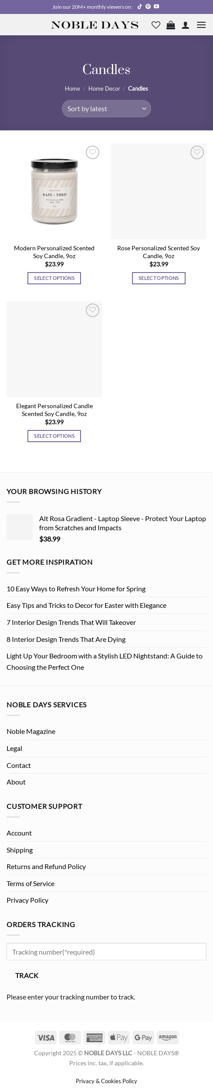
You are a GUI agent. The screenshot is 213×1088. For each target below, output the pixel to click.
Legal (14, 748)
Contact (19, 765)
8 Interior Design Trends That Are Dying (66, 639)
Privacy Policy (27, 900)
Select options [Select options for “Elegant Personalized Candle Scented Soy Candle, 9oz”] (54, 436)
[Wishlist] (156, 24)
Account (19, 833)
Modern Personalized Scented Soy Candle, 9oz (54, 252)
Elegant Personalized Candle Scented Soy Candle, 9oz (54, 409)
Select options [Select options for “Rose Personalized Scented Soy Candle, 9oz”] (159, 278)
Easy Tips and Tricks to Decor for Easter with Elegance (86, 605)
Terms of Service (30, 883)
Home (72, 88)
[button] (170, 24)
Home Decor (104, 88)
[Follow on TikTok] (139, 7)
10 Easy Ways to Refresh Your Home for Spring (76, 588)
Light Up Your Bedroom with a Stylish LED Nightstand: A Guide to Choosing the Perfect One (105, 661)
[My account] (185, 24)
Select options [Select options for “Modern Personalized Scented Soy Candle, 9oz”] (54, 278)
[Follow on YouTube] (156, 7)
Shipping (20, 850)
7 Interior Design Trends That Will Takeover (71, 622)
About (16, 782)
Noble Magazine (31, 731)
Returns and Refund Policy (46, 866)
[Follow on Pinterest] (148, 7)
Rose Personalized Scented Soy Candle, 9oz (158, 252)
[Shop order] (106, 108)
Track (27, 975)
